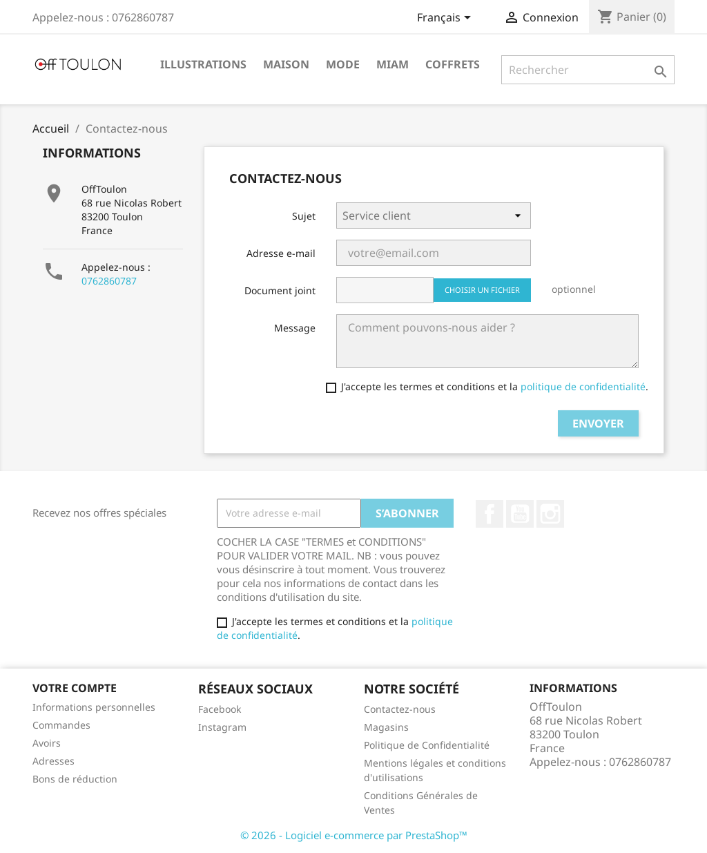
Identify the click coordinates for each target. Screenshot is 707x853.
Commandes (61, 724)
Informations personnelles (93, 706)
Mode (343, 64)
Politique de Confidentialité (427, 744)
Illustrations (203, 64)
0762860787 (109, 280)
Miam (392, 64)
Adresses (53, 760)
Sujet (304, 215)
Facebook (489, 514)
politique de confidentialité (582, 386)
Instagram (550, 514)
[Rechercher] (588, 69)
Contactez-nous (400, 709)
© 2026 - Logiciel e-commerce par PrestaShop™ (353, 835)
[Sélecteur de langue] (446, 18)
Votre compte (74, 688)
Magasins (386, 727)
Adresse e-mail (281, 253)
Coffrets (452, 64)
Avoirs (46, 742)
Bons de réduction (74, 778)
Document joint (280, 290)
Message (295, 327)
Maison (286, 64)
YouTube (520, 514)
